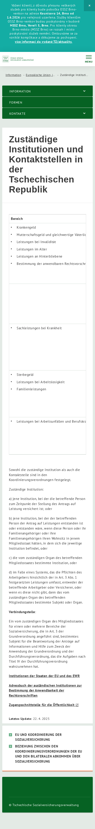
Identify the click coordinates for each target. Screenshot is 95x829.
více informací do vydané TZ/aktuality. (43, 42)
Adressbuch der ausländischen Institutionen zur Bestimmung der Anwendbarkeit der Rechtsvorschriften (45, 690)
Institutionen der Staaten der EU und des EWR (44, 676)
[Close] (89, 5)
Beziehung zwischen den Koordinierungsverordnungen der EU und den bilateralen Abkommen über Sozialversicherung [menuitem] (48, 753)
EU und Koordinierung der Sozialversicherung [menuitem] (38, 737)
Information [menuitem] (20, 91)
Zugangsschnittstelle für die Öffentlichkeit (42, 705)
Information (13, 75)
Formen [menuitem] (15, 102)
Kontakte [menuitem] (17, 114)
